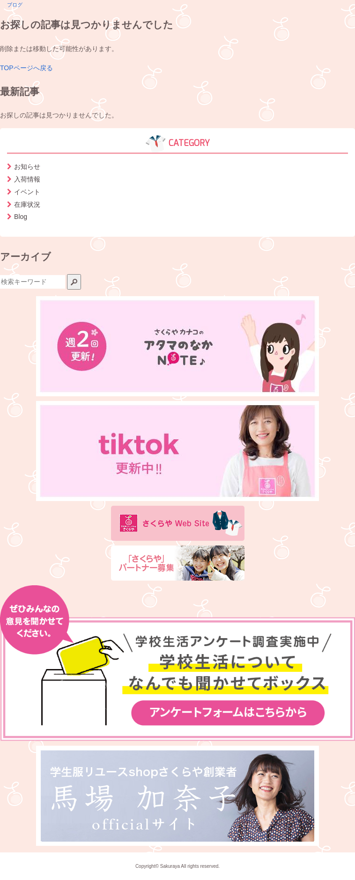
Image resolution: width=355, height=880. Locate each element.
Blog (20, 216)
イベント (27, 192)
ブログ (14, 4)
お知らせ (27, 166)
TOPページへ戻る (26, 68)
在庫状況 (27, 204)
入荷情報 (27, 179)
